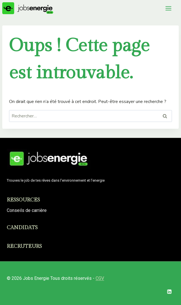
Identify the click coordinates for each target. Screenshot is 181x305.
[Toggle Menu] (168, 8)
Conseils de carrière (27, 210)
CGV (100, 278)
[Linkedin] (169, 292)
